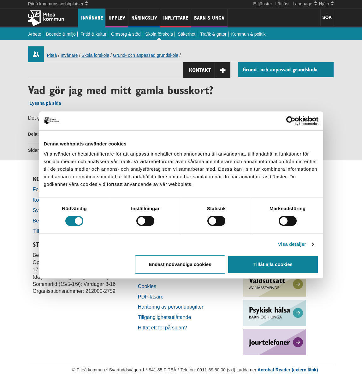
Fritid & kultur (93, 34)
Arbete (34, 34)
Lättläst (282, 3)
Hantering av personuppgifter (171, 307)
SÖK (327, 17)
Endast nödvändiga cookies (180, 264)
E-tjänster (262, 3)
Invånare (92, 18)
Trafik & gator (213, 34)
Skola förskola (159, 34)
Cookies (147, 286)
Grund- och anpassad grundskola (145, 55)
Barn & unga (209, 18)
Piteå (52, 55)
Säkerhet (186, 34)
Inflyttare (175, 18)
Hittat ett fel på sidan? (162, 327)
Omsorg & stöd (125, 34)
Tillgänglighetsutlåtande (164, 317)
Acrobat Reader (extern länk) (288, 369)
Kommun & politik (248, 34)
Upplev (117, 18)
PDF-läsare (150, 296)
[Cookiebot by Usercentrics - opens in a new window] (290, 121)
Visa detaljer (292, 244)
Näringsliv (144, 18)
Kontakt (209, 70)
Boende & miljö (61, 34)
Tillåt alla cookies (273, 264)
